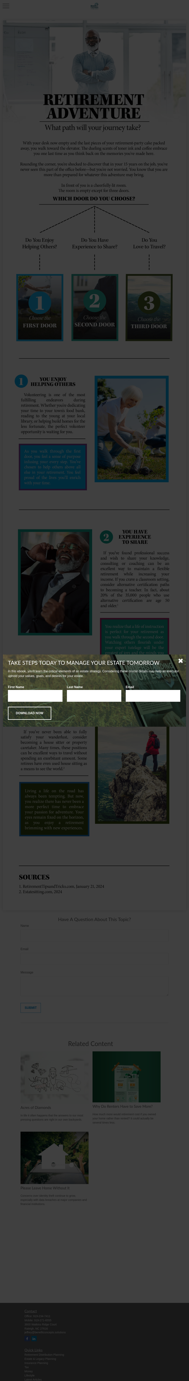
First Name (16, 687)
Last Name (75, 687)
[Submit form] (29, 713)
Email (130, 687)
